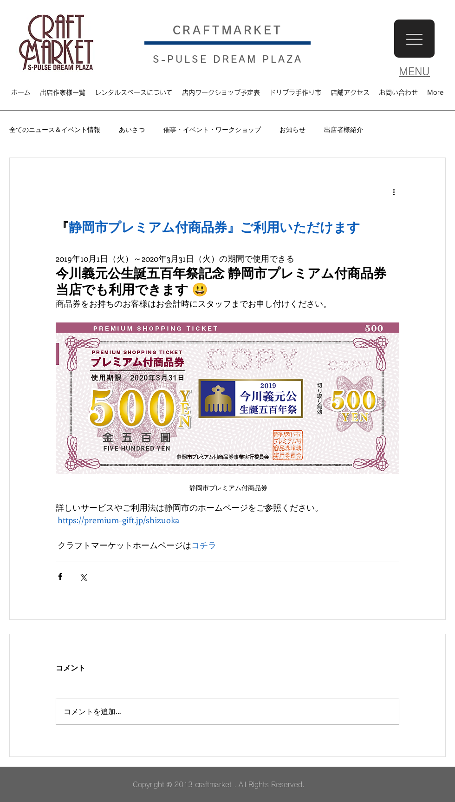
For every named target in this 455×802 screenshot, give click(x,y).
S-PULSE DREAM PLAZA (228, 59)
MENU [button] (414, 71)
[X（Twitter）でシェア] (82, 576)
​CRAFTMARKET (228, 30)
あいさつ (132, 129)
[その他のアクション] (393, 191)
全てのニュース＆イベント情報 (54, 129)
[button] (414, 39)
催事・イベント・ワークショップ (212, 129)
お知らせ (293, 129)
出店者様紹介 (343, 129)
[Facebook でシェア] (60, 576)
